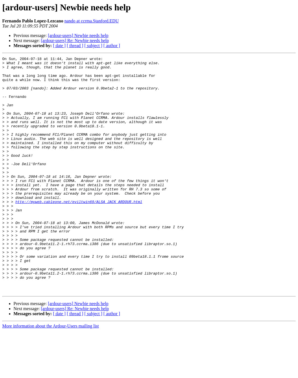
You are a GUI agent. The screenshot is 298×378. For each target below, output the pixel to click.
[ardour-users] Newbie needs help (78, 35)
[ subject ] (93, 45)
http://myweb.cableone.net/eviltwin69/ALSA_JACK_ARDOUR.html (78, 231)
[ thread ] (75, 45)
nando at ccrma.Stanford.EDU (91, 21)
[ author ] (111, 45)
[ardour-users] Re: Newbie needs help (75, 40)
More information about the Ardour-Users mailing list (50, 373)
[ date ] (59, 45)
